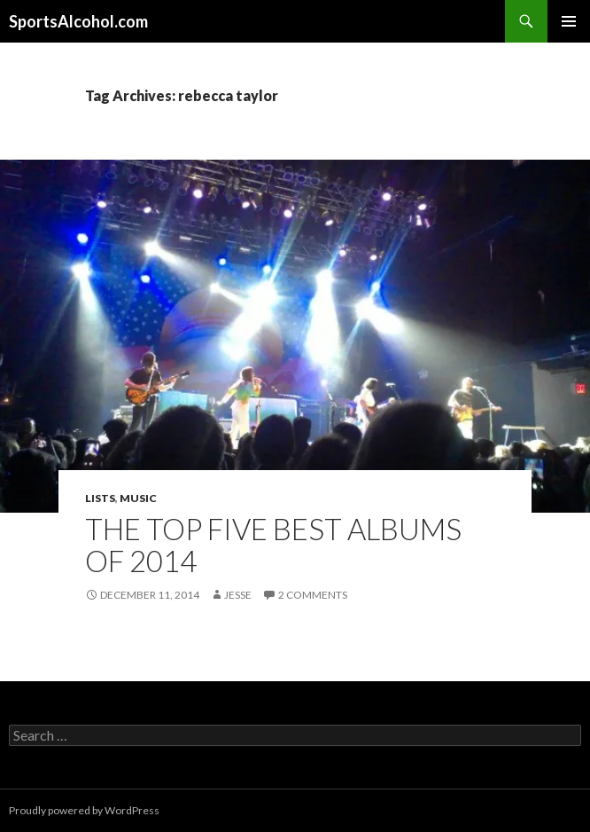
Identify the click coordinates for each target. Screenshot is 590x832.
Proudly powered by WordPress (84, 810)
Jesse (238, 594)
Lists (100, 498)
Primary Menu (568, 21)
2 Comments (312, 594)
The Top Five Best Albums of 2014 (273, 544)
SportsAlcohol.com (78, 21)
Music (138, 498)
